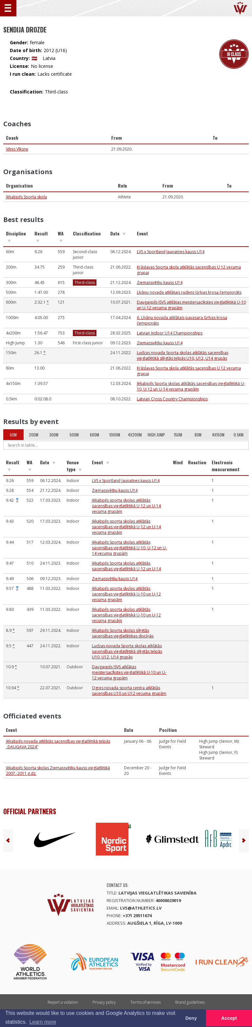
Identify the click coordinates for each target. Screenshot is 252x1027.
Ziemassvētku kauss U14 (159, 282)
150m (178, 434)
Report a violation (63, 1002)
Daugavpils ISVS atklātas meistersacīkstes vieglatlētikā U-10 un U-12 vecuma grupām (129, 672)
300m (53, 434)
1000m (114, 434)
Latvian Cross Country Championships (172, 399)
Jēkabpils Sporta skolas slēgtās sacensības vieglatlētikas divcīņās (123, 633)
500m (74, 434)
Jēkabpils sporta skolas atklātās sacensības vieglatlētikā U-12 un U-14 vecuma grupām (126, 505)
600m (94, 434)
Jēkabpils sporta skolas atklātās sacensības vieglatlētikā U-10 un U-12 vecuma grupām (126, 594)
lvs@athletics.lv (140, 908)
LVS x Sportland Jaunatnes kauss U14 (170, 251)
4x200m (135, 434)
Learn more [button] (42, 1022)
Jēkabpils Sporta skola (26, 197)
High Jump (156, 434)
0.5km (238, 434)
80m (198, 434)
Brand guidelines (190, 1002)
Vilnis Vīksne (17, 149)
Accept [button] (229, 1018)
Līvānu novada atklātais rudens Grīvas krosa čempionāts (189, 292)
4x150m (218, 434)
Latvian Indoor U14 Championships (169, 333)
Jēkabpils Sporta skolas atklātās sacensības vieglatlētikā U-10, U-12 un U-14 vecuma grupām (191, 386)
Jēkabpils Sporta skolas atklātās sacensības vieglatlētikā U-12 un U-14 (126, 566)
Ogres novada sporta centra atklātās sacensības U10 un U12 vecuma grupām (129, 690)
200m (33, 434)
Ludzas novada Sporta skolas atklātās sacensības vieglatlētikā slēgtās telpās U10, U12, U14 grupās (182, 355)
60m (13, 434)
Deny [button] (191, 1018)
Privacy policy (104, 1002)
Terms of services (145, 1002)
